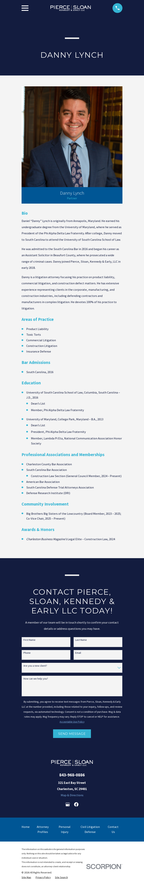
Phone (27, 652)
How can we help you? (35, 678)
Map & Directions (72, 795)
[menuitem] (26, 877)
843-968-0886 (72, 774)
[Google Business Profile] (67, 804)
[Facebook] (76, 804)
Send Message (72, 734)
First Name (29, 640)
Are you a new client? (35, 665)
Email (78, 652)
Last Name (81, 640)
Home (26, 827)
